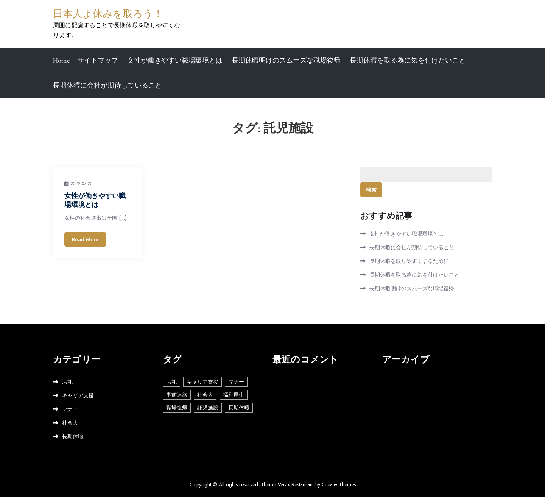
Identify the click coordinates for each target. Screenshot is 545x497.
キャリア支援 (78, 395)
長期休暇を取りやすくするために (409, 261)
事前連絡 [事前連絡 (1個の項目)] (176, 395)
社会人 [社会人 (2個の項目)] (205, 395)
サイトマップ (97, 60)
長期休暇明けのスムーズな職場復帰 (286, 60)
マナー (70, 409)
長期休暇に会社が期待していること (107, 85)
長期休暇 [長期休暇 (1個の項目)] (238, 407)
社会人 (70, 423)
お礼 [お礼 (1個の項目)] (171, 382)
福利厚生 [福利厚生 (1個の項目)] (233, 395)
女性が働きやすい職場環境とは (175, 60)
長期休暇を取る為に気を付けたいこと (408, 60)
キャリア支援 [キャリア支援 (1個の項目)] (202, 382)
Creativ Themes (339, 484)
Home (61, 60)
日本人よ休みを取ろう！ (108, 14)
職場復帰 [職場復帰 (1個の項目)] (176, 407)
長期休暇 (72, 436)
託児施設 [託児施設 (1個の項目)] (207, 407)
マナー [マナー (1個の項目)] (236, 382)
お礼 (67, 382)
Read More (85, 239)
